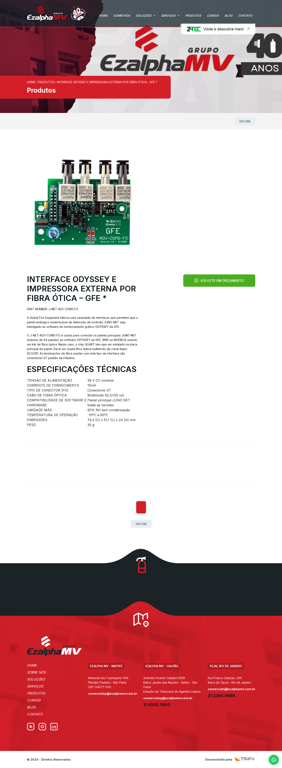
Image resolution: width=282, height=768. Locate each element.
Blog (228, 15)
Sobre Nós (121, 15)
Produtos (193, 15)
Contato (245, 15)
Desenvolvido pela (230, 759)
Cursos (213, 15)
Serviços (168, 15)
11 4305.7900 (156, 704)
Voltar (244, 121)
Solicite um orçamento (219, 280)
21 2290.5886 (221, 695)
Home (103, 15)
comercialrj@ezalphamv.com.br (231, 689)
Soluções (143, 15)
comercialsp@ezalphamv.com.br (112, 693)
